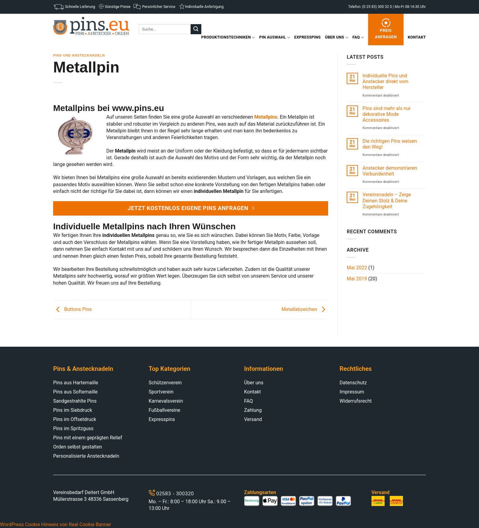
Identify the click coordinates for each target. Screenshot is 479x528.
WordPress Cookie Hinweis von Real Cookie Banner (55, 524)
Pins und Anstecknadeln (79, 55)
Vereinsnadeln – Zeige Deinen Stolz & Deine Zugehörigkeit (387, 200)
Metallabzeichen (305, 309)
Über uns (336, 37)
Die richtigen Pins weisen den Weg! (390, 144)
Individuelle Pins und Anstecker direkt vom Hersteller (385, 81)
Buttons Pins (72, 309)
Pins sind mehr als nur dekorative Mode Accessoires (387, 114)
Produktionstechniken (228, 37)
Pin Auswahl (274, 37)
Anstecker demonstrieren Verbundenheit (390, 171)
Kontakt (417, 37)
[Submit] (196, 29)
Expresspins (307, 37)
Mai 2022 (357, 268)
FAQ (358, 37)
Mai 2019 (357, 279)
